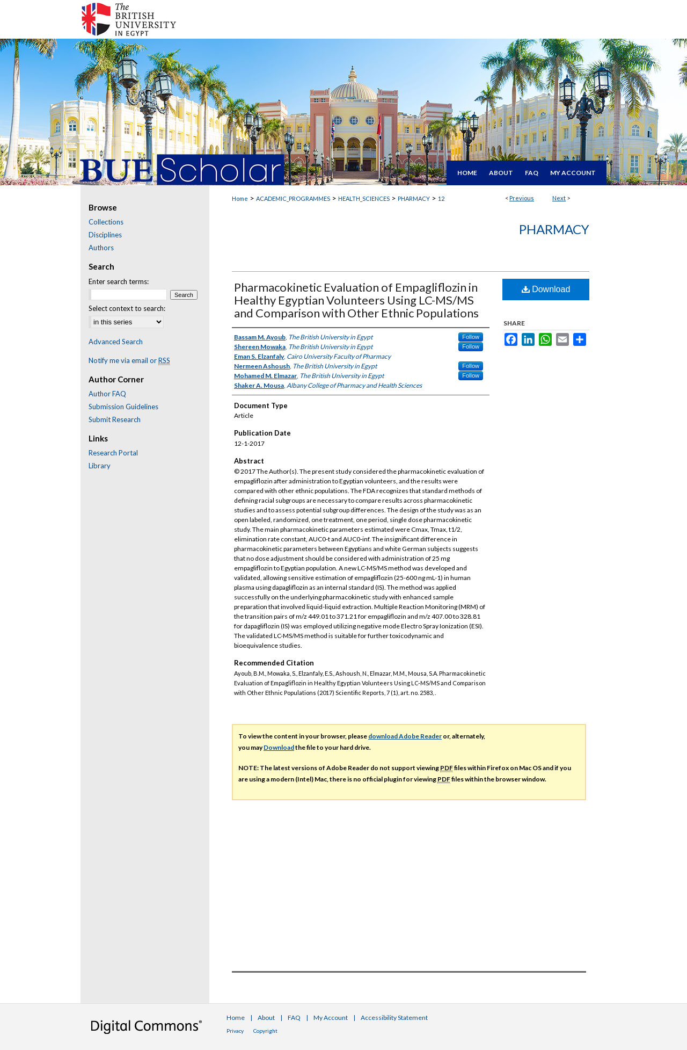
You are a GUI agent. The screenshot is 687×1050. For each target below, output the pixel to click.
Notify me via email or (129, 360)
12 (441, 198)
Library (100, 465)
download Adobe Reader (405, 736)
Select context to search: (127, 308)
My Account (330, 1017)
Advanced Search (116, 341)
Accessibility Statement (394, 1017)
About (266, 1017)
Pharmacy (554, 229)
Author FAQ (107, 393)
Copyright (265, 1030)
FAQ (294, 1017)
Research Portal (113, 452)
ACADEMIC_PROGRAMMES (293, 198)
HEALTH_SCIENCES (364, 198)
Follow (470, 337)
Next (559, 197)
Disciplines (105, 234)
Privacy (235, 1030)
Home (240, 198)
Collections (106, 222)
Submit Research (115, 419)
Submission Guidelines (123, 406)
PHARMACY (414, 198)
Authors (101, 247)
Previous (521, 197)
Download (546, 289)
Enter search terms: (119, 281)
